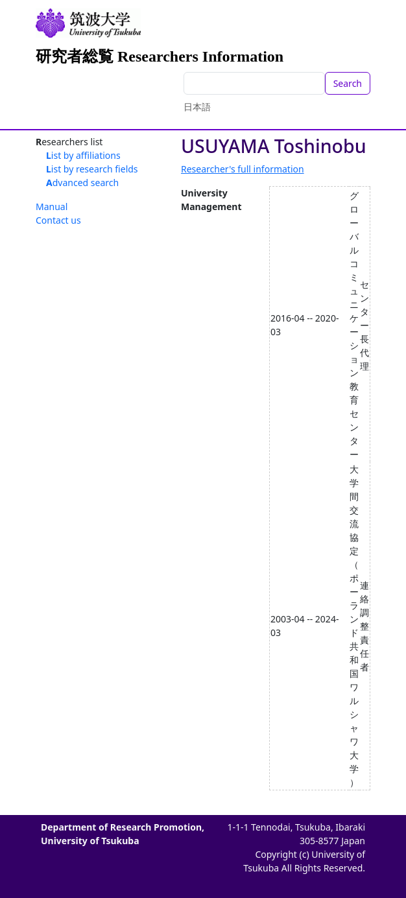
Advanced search (82, 182)
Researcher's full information (242, 169)
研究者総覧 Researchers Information (159, 56)
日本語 (197, 106)
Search (347, 83)
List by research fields (92, 169)
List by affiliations (83, 155)
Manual (51, 206)
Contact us (58, 220)
